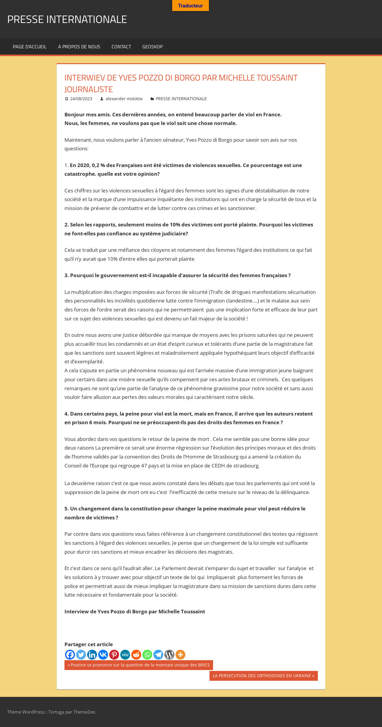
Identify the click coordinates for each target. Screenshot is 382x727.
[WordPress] (169, 655)
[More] (180, 655)
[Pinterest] (114, 655)
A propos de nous (79, 46)
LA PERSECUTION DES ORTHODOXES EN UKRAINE (261, 676)
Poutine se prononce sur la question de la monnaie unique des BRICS (140, 665)
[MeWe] (125, 655)
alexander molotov (124, 98)
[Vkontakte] (103, 655)
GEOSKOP (152, 46)
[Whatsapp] (147, 655)
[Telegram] (158, 655)
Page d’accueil (30, 46)
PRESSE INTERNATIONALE (67, 19)
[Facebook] (70, 655)
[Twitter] (81, 655)
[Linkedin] (92, 655)
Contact (121, 46)
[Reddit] (136, 655)
